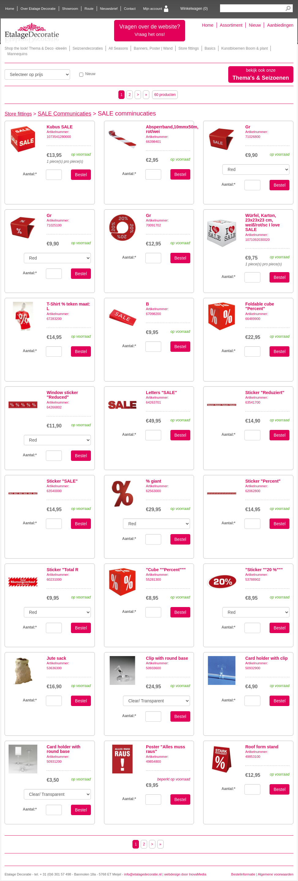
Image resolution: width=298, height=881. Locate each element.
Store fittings (188, 48)
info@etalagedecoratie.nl (143, 874)
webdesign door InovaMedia (185, 874)
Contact (130, 8)
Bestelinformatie (243, 874)
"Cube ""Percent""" (166, 569)
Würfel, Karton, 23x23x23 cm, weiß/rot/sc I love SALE (262, 222)
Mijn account (152, 8)
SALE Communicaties (64, 114)
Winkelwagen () (194, 8)
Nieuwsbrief (108, 8)
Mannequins (17, 54)
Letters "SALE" (161, 392)
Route (88, 8)
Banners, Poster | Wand (153, 48)
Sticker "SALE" (62, 481)
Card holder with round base (63, 749)
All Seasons (118, 48)
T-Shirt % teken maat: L (68, 306)
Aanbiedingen (280, 25)
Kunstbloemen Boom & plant (244, 48)
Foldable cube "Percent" (259, 306)
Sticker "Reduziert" (265, 392)
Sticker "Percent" (263, 481)
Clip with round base (167, 658)
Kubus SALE (60, 126)
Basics (210, 48)
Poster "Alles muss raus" (165, 749)
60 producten (165, 95)
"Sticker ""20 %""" (264, 569)
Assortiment (231, 25)
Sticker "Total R (62, 569)
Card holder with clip (266, 658)
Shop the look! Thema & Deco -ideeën (36, 48)
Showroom (70, 8)
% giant (153, 481)
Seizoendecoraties (88, 48)
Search (288, 8)
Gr (247, 126)
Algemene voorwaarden (275, 874)
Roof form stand (261, 746)
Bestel (81, 174)
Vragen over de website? (149, 30)
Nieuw (255, 25)
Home (9, 8)
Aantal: (129, 174)
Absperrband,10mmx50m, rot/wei (172, 129)
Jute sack (56, 658)
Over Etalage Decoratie (37, 8)
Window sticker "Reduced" (62, 395)
